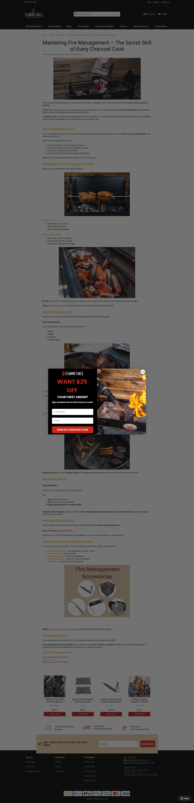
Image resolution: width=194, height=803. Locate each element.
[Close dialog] (143, 372)
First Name (57, 406)
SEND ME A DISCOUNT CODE (72, 429)
